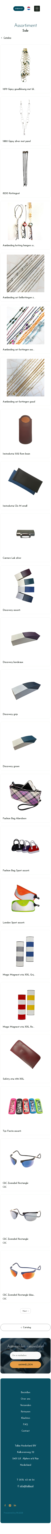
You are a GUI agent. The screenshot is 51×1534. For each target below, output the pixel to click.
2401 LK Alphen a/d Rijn (25, 1458)
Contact (25, 1431)
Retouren (25, 1411)
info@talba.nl (26, 1486)
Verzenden (25, 1405)
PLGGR (19, 1514)
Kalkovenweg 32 (25, 1452)
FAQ (25, 1424)
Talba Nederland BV (25, 1446)
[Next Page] (25, 1310)
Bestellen (25, 1392)
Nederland (25, 1465)
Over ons (25, 1399)
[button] (37, 8)
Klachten (25, 1418)
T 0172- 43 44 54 (25, 1480)
